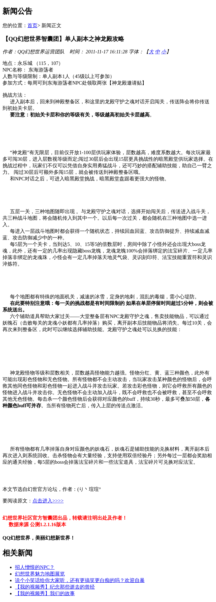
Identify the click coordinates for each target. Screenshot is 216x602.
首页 (32, 25)
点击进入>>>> (48, 500)
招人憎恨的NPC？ (35, 567)
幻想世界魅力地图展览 (40, 573)
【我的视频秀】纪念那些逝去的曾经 (55, 587)
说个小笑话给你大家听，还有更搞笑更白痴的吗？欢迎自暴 (80, 580)
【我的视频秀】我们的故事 (45, 593)
